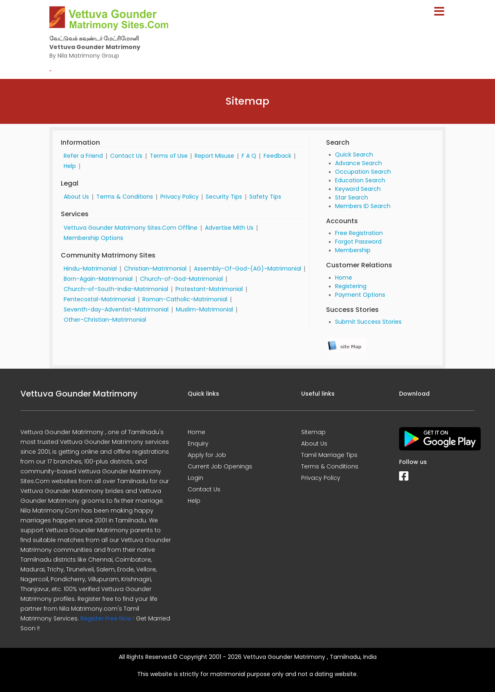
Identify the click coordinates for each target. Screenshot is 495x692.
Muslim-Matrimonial (204, 309)
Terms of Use (169, 156)
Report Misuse (214, 156)
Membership (353, 250)
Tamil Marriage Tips (329, 455)
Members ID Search (363, 206)
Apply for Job (207, 455)
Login (195, 478)
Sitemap (313, 432)
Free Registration (359, 233)
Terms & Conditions (124, 197)
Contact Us (126, 156)
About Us (76, 197)
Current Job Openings (220, 466)
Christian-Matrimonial (155, 268)
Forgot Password (358, 241)
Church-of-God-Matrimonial (181, 279)
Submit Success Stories (368, 322)
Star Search (351, 197)
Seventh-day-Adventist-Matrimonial (116, 309)
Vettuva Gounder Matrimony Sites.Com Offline (131, 228)
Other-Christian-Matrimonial (105, 320)
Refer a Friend (83, 156)
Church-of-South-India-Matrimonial (116, 289)
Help (70, 166)
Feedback (277, 156)
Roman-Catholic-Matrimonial (184, 299)
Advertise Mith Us (229, 228)
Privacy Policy (179, 197)
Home (343, 277)
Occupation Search (363, 172)
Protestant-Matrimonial (209, 289)
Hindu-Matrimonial (90, 268)
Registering (350, 286)
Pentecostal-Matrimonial (99, 299)
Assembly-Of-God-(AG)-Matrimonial (247, 268)
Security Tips (224, 197)
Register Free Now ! (107, 618)
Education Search (360, 180)
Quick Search (354, 154)
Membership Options (93, 238)
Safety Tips (265, 197)
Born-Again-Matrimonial (98, 279)
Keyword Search (358, 189)
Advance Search (358, 163)
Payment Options (360, 295)
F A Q (249, 156)
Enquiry (198, 443)
